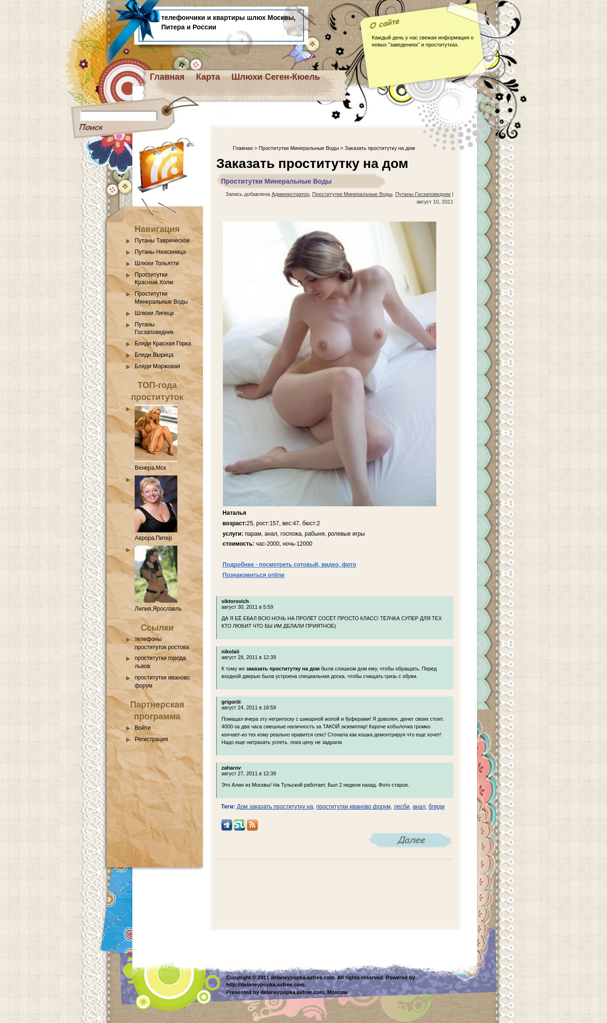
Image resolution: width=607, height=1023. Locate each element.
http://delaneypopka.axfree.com (265, 984)
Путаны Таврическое (162, 240)
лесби (401, 806)
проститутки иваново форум (353, 806)
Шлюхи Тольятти (157, 263)
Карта (208, 77)
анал (419, 806)
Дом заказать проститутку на (275, 806)
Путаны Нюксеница (160, 252)
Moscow (337, 992)
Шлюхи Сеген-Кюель (275, 77)
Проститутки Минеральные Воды (298, 148)
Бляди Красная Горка (163, 343)
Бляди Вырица (154, 355)
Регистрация (151, 739)
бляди (437, 806)
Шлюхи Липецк (154, 313)
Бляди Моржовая (157, 366)
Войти (143, 728)
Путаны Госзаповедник (423, 194)
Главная (167, 77)
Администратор (290, 194)
